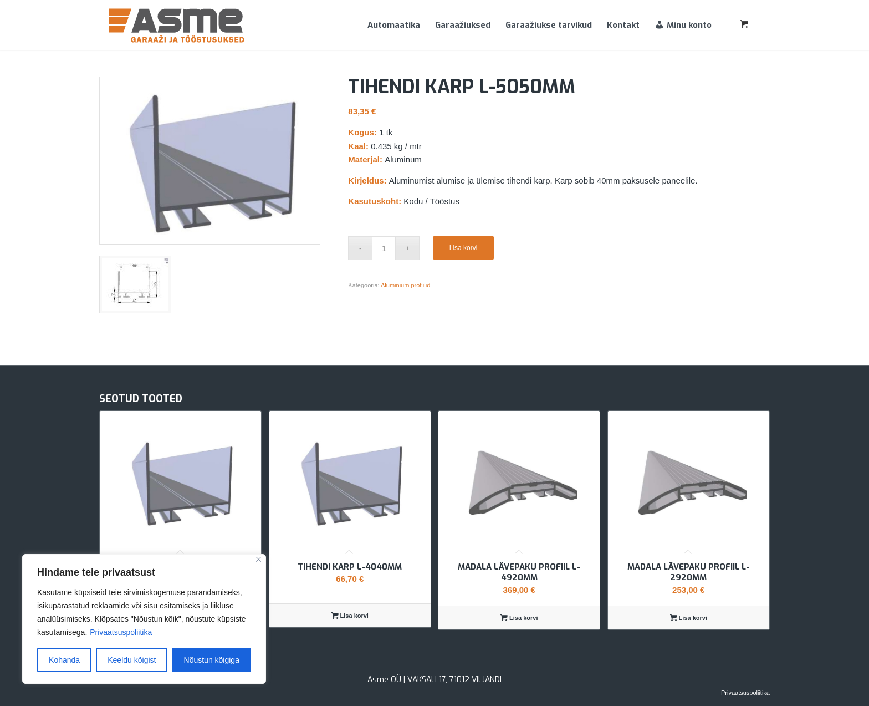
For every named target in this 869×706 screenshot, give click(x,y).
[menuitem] (393, 25)
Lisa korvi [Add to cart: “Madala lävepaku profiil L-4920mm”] (519, 617)
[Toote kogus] (384, 248)
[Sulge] (258, 559)
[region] (144, 619)
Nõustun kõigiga (211, 660)
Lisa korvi (463, 248)
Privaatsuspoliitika (121, 632)
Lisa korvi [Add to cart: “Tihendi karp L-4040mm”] (350, 615)
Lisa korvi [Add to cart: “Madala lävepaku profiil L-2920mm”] (688, 617)
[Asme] (176, 25)
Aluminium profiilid (405, 285)
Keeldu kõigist (132, 660)
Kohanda (64, 660)
